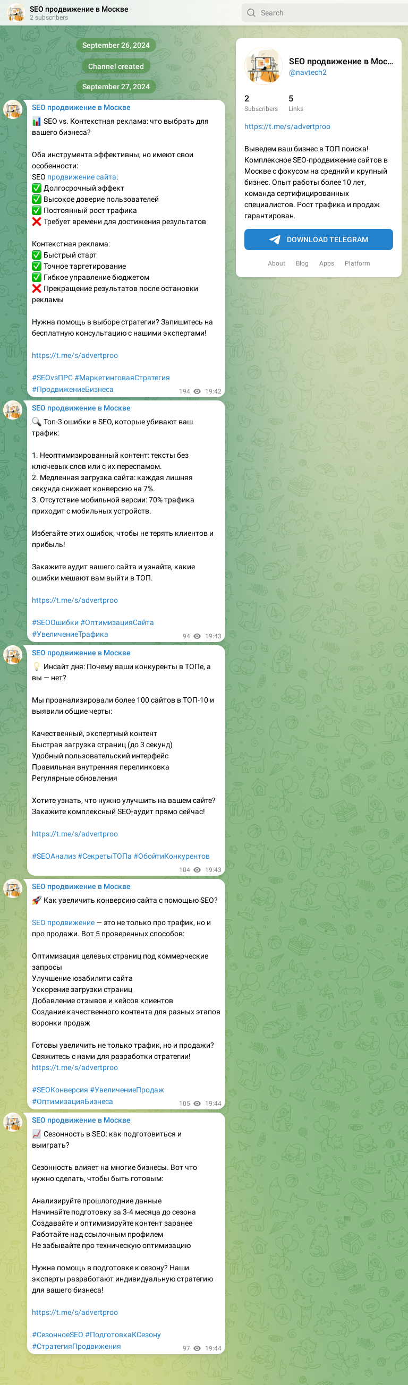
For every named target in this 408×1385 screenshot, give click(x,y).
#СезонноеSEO (57, 1334)
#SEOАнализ (54, 856)
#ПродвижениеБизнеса (73, 389)
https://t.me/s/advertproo (287, 126)
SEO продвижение (63, 922)
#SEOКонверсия (60, 1089)
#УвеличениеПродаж (127, 1089)
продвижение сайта (81, 177)
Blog (302, 263)
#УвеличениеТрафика (70, 634)
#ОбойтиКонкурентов (171, 856)
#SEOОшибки (55, 622)
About (276, 263)
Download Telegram (318, 240)
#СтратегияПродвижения (76, 1346)
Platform (357, 263)
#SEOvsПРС (52, 377)
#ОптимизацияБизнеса (72, 1101)
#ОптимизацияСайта (117, 622)
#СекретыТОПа (105, 856)
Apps (326, 263)
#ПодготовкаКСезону (123, 1334)
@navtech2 (308, 72)
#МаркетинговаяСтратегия (122, 377)
